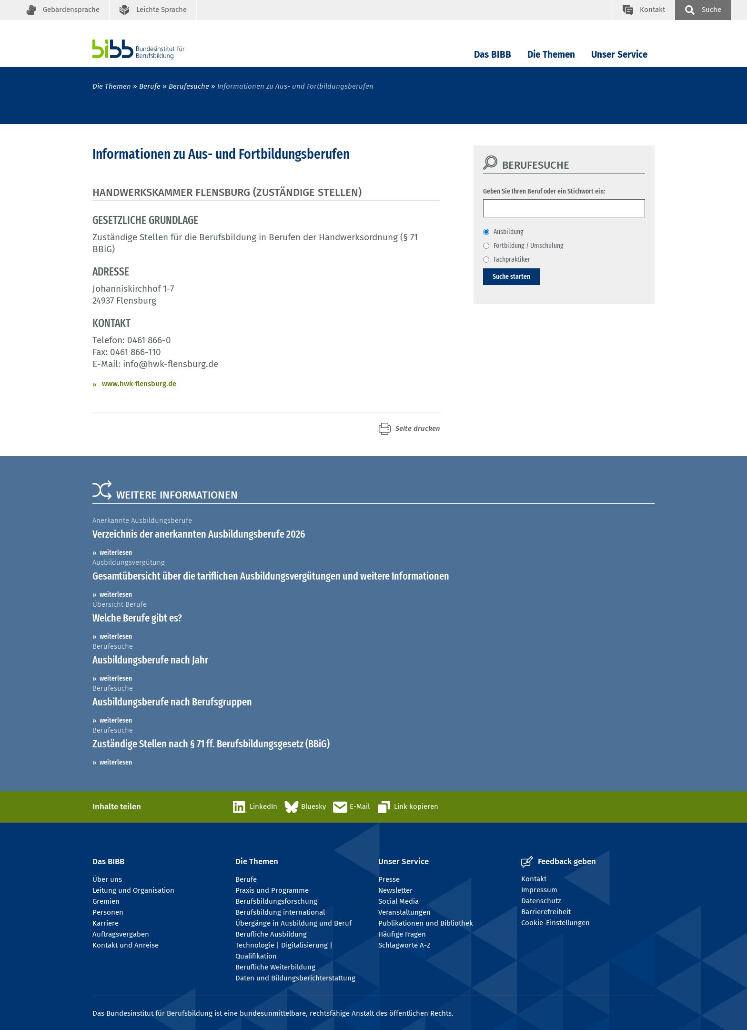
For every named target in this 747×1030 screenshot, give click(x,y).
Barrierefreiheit (546, 912)
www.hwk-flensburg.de (139, 383)
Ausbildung (509, 231)
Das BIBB (492, 54)
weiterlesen (116, 552)
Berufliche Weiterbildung (275, 967)
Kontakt (533, 879)
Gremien (106, 901)
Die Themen (551, 54)
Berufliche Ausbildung (271, 934)
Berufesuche (189, 86)
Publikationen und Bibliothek (425, 923)
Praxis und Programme (272, 890)
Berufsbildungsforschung (276, 901)
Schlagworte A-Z (404, 945)
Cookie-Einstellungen (555, 922)
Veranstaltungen (404, 912)
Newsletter (395, 890)
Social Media (398, 901)
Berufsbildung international (280, 912)
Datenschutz (541, 901)
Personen (107, 912)
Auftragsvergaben (120, 934)
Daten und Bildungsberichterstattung (295, 978)
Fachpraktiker (512, 259)
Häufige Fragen (402, 934)
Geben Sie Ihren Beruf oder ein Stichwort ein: (544, 191)
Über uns (107, 879)
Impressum (539, 890)
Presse (389, 879)
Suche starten (511, 276)
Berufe (150, 86)
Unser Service (619, 54)
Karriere (105, 923)
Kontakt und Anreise (125, 945)
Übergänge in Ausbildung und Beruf (293, 923)
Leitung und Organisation (133, 890)
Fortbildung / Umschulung (529, 245)
